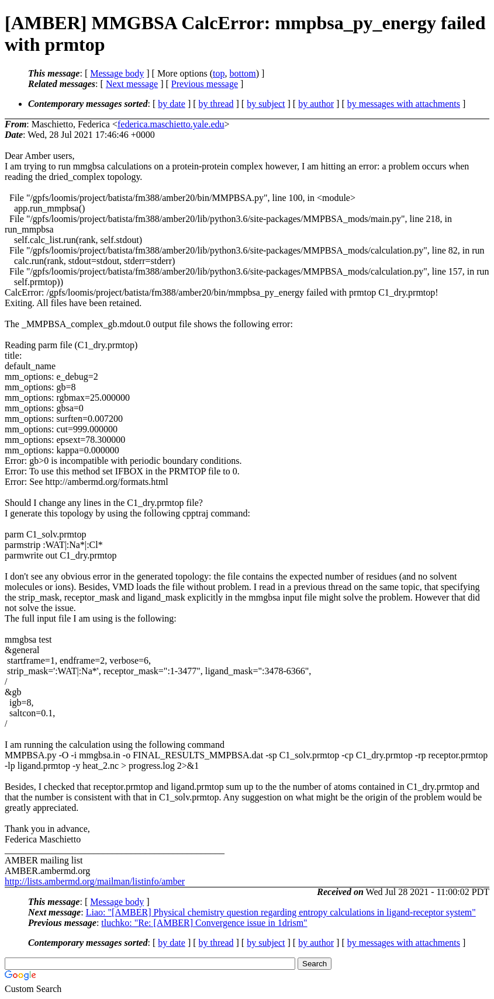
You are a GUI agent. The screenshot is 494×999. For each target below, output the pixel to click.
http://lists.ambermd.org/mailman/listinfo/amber (95, 881)
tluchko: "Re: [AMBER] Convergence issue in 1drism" (204, 923)
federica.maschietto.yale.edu (171, 124)
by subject (266, 104)
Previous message (204, 84)
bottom (242, 73)
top (218, 73)
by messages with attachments (403, 104)
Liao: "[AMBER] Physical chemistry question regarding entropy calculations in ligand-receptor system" (281, 912)
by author (316, 104)
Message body (117, 73)
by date (171, 104)
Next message (132, 84)
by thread (216, 104)
